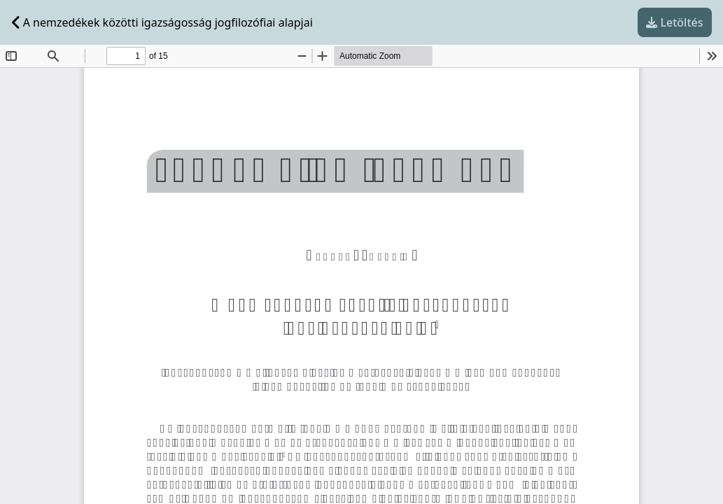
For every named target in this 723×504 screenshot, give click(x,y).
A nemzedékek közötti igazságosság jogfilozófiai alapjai (162, 22)
